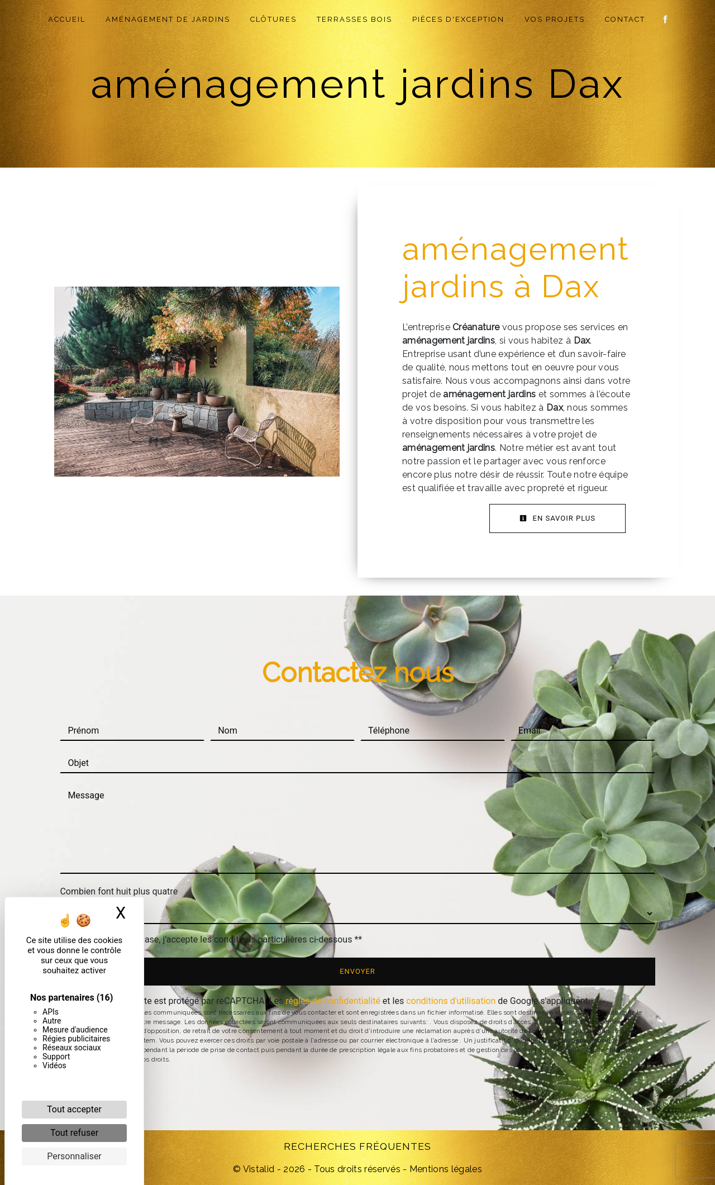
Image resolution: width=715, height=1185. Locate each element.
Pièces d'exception (459, 19)
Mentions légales (444, 1169)
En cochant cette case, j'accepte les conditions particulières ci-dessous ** (216, 939)
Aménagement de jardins (168, 19)
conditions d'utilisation (450, 1001)
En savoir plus (557, 518)
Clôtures (274, 19)
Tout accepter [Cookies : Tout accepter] (74, 1109)
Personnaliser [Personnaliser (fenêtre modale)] (74, 1156)
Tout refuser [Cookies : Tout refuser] (74, 1132)
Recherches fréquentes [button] (357, 1146)
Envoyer (357, 971)
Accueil (67, 19)
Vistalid (259, 1169)
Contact (626, 19)
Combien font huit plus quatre (119, 891)
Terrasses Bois (355, 19)
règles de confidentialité (332, 1001)
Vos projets (555, 19)
